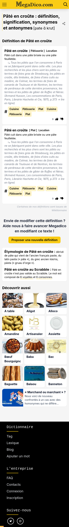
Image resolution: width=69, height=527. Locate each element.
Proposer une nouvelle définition (34, 237)
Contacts (14, 484)
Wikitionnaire (59, 210)
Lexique (13, 443)
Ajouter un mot (18, 456)
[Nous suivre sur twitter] (10, 521)
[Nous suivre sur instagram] (20, 521)
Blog (10, 449)
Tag (9, 436)
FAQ (10, 478)
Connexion (15, 491)
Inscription (15, 498)
